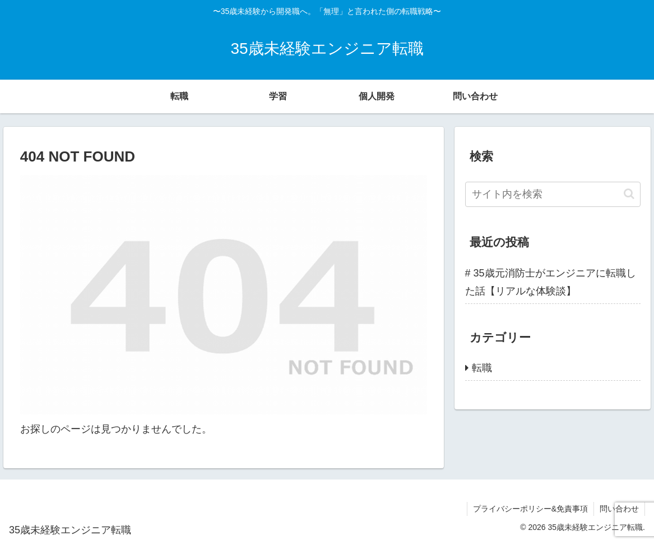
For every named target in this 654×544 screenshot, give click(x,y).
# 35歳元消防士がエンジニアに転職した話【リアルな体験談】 (550, 282)
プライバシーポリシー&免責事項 (530, 508)
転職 (482, 368)
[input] (553, 194)
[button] (629, 193)
